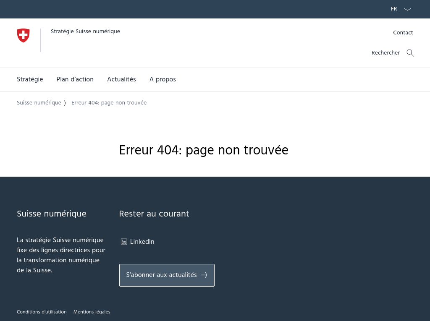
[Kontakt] (403, 33)
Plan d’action (75, 79)
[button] (30, 79)
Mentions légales (91, 312)
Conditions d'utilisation (42, 312)
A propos (162, 79)
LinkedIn (137, 242)
